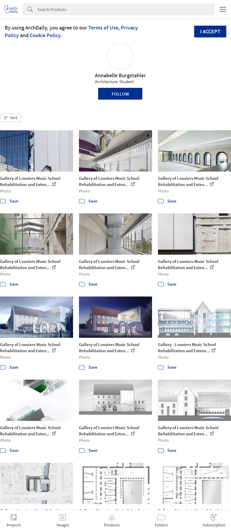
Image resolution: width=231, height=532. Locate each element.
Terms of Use (103, 27)
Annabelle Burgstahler (120, 75)
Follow (120, 94)
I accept (210, 31)
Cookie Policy (45, 35)
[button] (10, 118)
